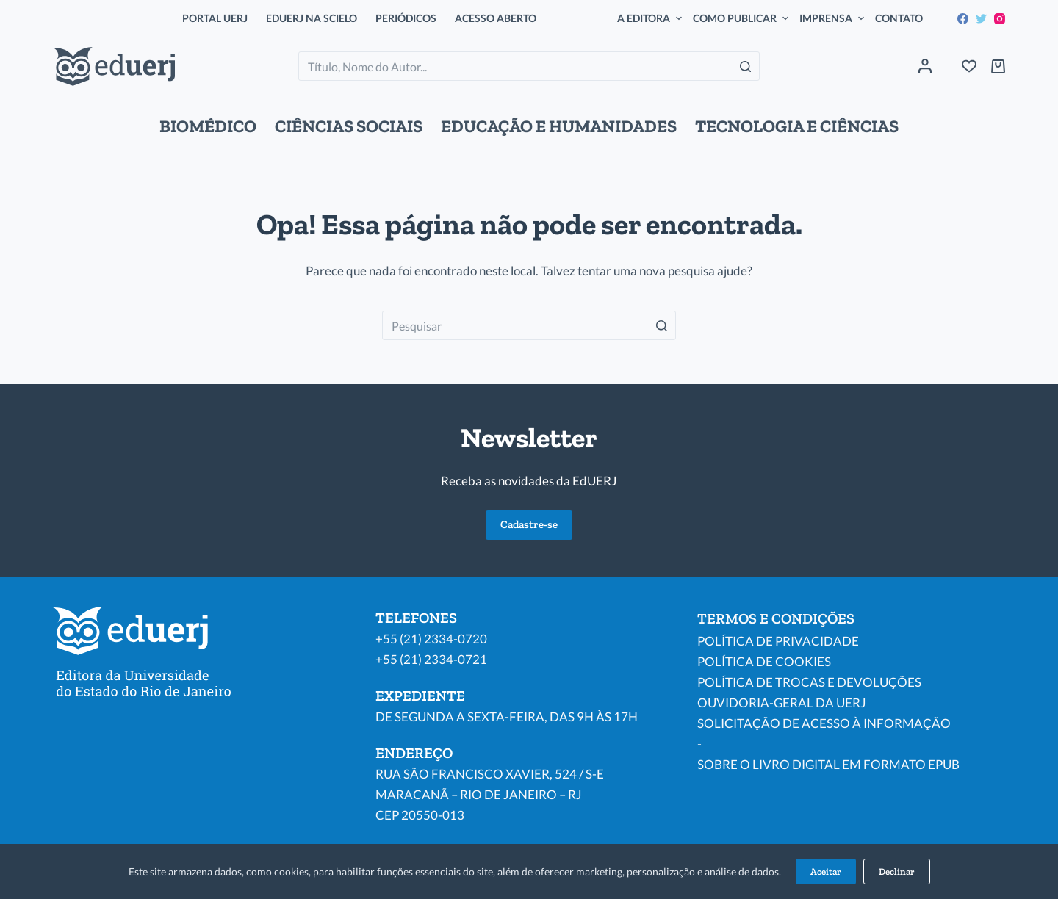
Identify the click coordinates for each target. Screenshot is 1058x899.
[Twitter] (981, 18)
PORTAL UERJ (215, 18)
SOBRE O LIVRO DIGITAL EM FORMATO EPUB (828, 764)
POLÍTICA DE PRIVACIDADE (778, 641)
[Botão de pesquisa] (745, 66)
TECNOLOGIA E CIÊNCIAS (797, 126)
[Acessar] (925, 66)
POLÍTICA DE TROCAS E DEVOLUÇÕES (809, 682)
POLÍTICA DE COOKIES (764, 661)
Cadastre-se (529, 524)
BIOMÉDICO (207, 126)
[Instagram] (999, 18)
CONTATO (899, 18)
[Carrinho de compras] (998, 66)
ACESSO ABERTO (495, 18)
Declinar (897, 871)
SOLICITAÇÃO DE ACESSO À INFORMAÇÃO (824, 723)
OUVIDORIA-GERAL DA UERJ (781, 702)
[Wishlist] (969, 66)
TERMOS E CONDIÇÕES (775, 618)
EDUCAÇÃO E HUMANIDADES (559, 126)
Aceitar (825, 871)
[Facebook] (962, 18)
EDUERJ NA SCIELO (311, 18)
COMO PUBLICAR (742, 18)
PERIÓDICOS (405, 18)
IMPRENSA (833, 18)
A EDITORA (651, 18)
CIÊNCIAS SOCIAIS (348, 126)
